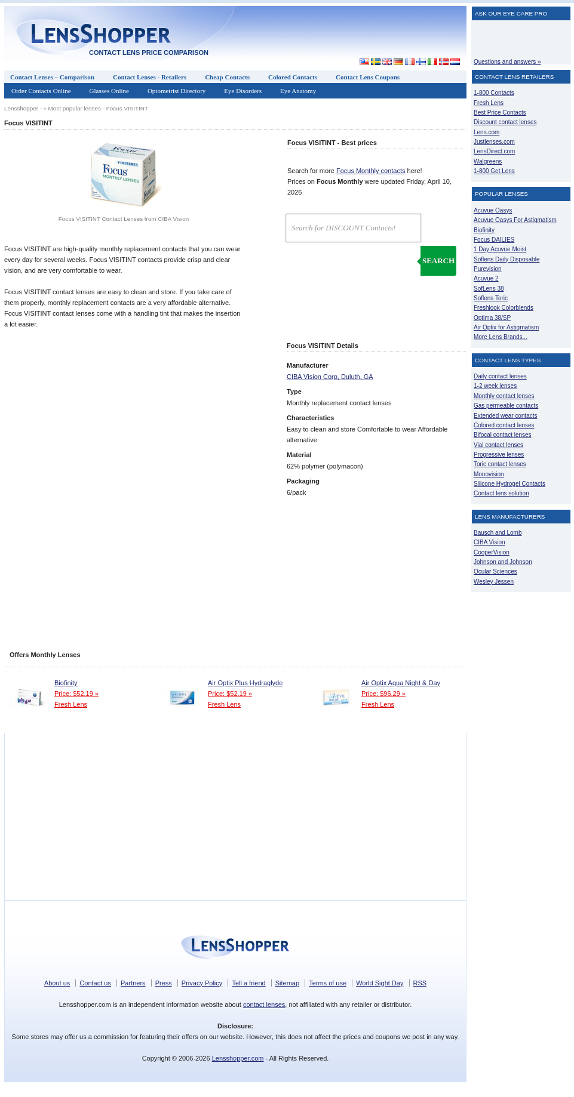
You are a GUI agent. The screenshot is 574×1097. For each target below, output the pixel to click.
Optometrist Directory (176, 90)
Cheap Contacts (227, 77)
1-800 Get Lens (494, 171)
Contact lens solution (501, 493)
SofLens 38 (489, 288)
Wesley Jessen (494, 581)
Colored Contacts (292, 77)
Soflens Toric (491, 298)
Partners (133, 983)
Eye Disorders (243, 90)
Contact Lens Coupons (368, 77)
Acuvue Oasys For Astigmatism (515, 220)
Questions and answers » (507, 61)
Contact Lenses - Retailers (149, 77)
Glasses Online (109, 90)
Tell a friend (248, 983)
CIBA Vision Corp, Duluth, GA (330, 376)
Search (438, 260)
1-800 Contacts (494, 93)
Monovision (489, 474)
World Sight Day (379, 983)
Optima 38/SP (492, 318)
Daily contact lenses (500, 376)
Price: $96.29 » (383, 693)
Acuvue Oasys (493, 210)
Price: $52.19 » (76, 693)
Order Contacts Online (41, 90)
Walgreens (488, 161)
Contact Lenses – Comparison (52, 77)
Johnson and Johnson (503, 562)
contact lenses (264, 1004)
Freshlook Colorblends (503, 307)
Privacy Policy (202, 983)
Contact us (95, 983)
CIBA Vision (489, 542)
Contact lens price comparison (148, 52)
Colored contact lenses (504, 425)
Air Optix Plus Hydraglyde (245, 682)
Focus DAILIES (494, 239)
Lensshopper (21, 108)
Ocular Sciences (495, 571)
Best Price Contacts (500, 112)
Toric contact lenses (500, 464)
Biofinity (66, 682)
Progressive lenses (499, 454)
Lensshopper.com (238, 1058)
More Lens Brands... (500, 337)
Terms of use (327, 983)
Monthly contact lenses (504, 396)
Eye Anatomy (298, 90)
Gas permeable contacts (506, 405)
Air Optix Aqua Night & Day (400, 682)
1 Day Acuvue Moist (500, 249)
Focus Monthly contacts (371, 170)
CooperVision (491, 552)
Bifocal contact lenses (503, 435)
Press (163, 983)
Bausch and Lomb (498, 532)
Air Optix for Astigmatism (506, 327)
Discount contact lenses (505, 122)
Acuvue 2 (486, 278)
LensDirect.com (494, 151)
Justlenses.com (494, 141)
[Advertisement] (356, 32)
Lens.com (486, 132)
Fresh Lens (70, 704)
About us (57, 983)
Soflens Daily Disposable (506, 259)
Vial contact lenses (498, 445)
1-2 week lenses (495, 386)
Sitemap (287, 983)
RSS (420, 983)
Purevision (488, 269)
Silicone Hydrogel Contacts (509, 483)
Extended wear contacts (506, 415)
